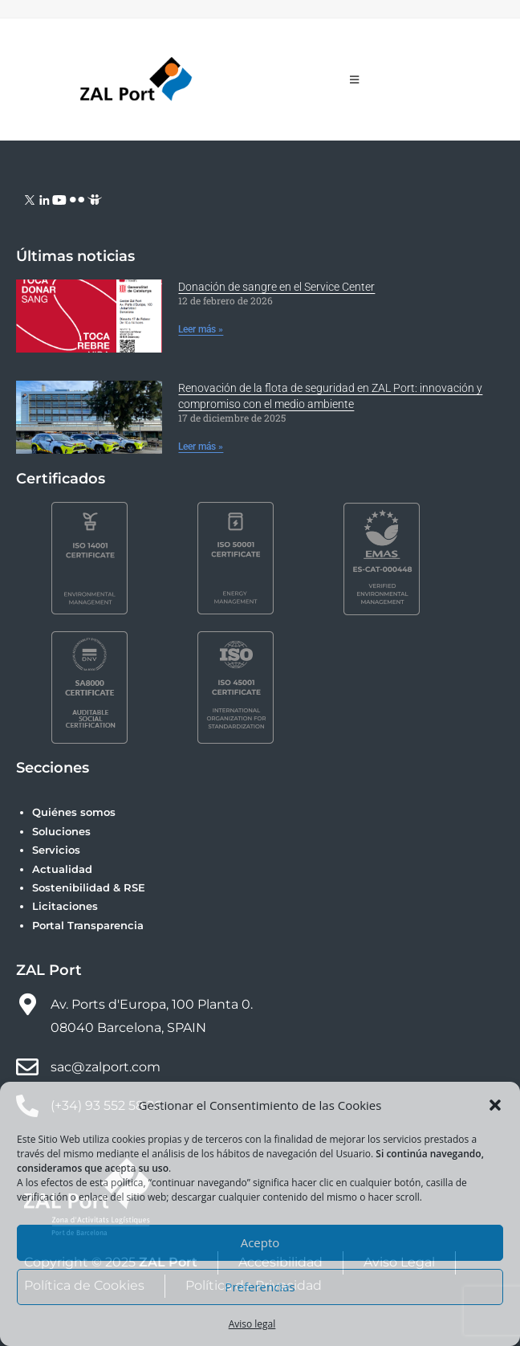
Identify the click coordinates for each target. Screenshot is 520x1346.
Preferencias (260, 1287)
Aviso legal (252, 1324)
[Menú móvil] (355, 79)
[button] (495, 1105)
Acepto (260, 1242)
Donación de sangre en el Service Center (276, 286)
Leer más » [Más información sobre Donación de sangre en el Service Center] (200, 329)
